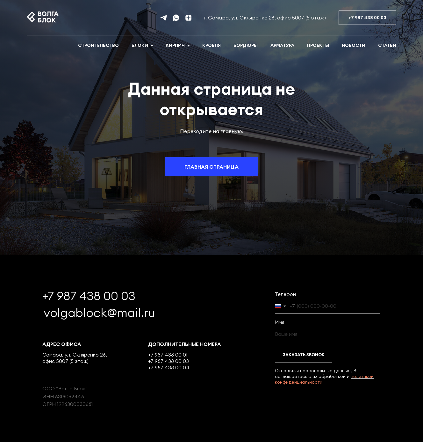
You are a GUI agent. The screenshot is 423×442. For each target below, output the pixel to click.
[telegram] (164, 18)
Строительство (98, 45)
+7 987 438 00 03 (88, 295)
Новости (353, 45)
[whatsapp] (176, 18)
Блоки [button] (140, 45)
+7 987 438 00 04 (169, 368)
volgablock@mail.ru (99, 312)
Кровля (211, 45)
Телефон (285, 294)
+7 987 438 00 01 (168, 355)
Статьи (387, 45)
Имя (279, 322)
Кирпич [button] (176, 45)
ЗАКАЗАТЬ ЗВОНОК (304, 354)
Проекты (318, 45)
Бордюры (245, 45)
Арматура (282, 45)
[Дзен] (188, 18)
